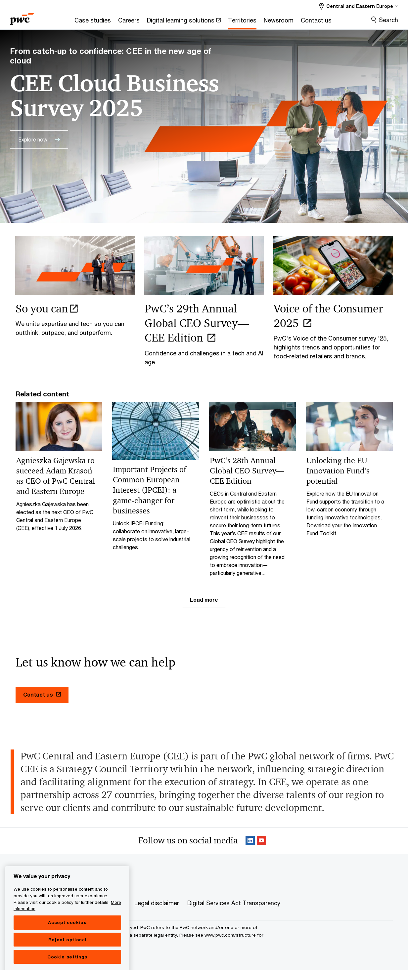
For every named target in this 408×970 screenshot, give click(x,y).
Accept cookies (67, 942)
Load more (204, 599)
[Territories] (242, 22)
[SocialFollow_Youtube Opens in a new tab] (261, 841)
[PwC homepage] (22, 17)
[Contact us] (316, 22)
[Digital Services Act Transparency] (233, 903)
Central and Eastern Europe (47, 879)
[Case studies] (92, 22)
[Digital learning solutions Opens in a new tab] (184, 22)
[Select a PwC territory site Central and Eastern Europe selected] (358, 6)
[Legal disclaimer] (156, 903)
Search (388, 19)
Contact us (42, 694)
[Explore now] (39, 139)
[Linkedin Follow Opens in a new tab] (250, 841)
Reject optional (67, 959)
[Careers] (129, 22)
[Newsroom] (279, 22)
